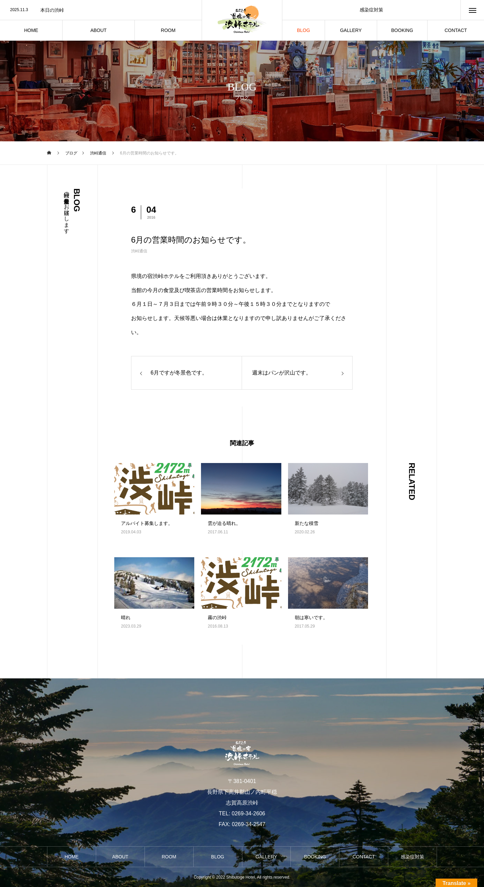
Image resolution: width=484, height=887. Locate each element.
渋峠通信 (139, 251)
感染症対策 (371, 9)
